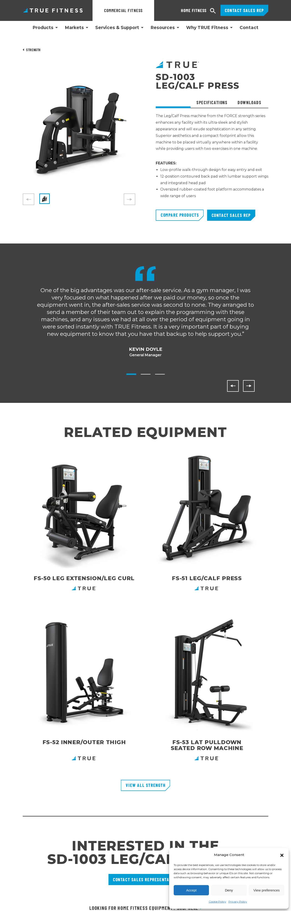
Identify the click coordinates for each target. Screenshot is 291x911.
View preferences (266, 890)
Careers (111, 821)
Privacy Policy (237, 901)
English (7, 904)
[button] (282, 855)
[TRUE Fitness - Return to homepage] (145, 758)
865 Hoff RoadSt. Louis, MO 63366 (43, 822)
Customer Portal (119, 788)
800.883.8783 (34, 796)
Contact (249, 27)
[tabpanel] (212, 161)
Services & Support (117, 27)
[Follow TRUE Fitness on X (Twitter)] (265, 834)
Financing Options (121, 804)
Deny (229, 890)
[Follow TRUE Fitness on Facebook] (245, 834)
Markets (74, 27)
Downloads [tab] (249, 102)
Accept (191, 890)
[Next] (249, 386)
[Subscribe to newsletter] (274, 781)
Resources (163, 27)
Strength (33, 50)
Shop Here (187, 694)
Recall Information (121, 837)
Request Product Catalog (127, 796)
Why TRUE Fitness (207, 27)
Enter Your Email (187, 781)
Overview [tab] (175, 102)
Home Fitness (174, 10)
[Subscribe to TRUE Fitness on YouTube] (255, 834)
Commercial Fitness (123, 10)
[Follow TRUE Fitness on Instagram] (234, 834)
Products (43, 27)
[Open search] (213, 11)
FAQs (109, 813)
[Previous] (233, 386)
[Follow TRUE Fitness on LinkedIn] (224, 834)
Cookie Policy (217, 901)
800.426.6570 (33, 810)
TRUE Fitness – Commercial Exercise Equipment (53, 10)
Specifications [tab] (211, 102)
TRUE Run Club (117, 829)
